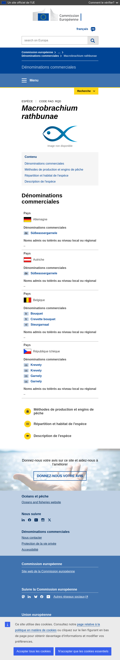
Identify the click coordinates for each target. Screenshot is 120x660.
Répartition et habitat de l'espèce (46, 175)
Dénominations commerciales (40, 55)
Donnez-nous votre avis (60, 476)
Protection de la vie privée (39, 543)
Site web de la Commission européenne (48, 571)
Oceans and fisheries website (41, 502)
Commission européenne (37, 52)
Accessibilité (30, 549)
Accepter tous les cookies (34, 651)
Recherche (92, 40)
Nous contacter (32, 537)
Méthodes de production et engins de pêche (54, 169)
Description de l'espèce (40, 181)
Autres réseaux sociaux (69, 596)
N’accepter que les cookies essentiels (83, 651)
